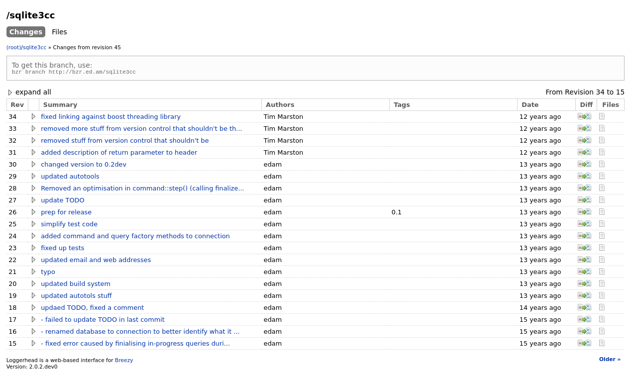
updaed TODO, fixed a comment (92, 309)
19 (12, 297)
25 (12, 225)
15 (620, 93)
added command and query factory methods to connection (135, 237)
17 (12, 321)
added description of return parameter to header (119, 154)
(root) (13, 47)
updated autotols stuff (76, 297)
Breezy (124, 362)
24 (12, 237)
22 (12, 261)
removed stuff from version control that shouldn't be (125, 142)
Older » (610, 361)
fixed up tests (62, 249)
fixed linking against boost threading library (111, 118)
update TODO (62, 201)
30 (12, 166)
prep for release (66, 213)
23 (12, 249)
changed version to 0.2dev (83, 166)
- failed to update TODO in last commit (103, 321)
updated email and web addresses (96, 261)
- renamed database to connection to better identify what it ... (140, 333)
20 (12, 285)
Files (59, 32)
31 (12, 154)
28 (12, 189)
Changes (26, 32)
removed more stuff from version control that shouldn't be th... (141, 130)
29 (12, 178)
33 (12, 130)
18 (12, 309)
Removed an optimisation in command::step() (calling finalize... (142, 189)
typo (48, 273)
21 (12, 273)
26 (12, 213)
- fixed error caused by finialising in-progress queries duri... (135, 345)
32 (12, 142)
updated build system (75, 285)
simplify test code (69, 225)
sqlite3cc (34, 47)
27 (12, 201)
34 (600, 93)
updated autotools (70, 178)
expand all (28, 93)
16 (12, 333)
